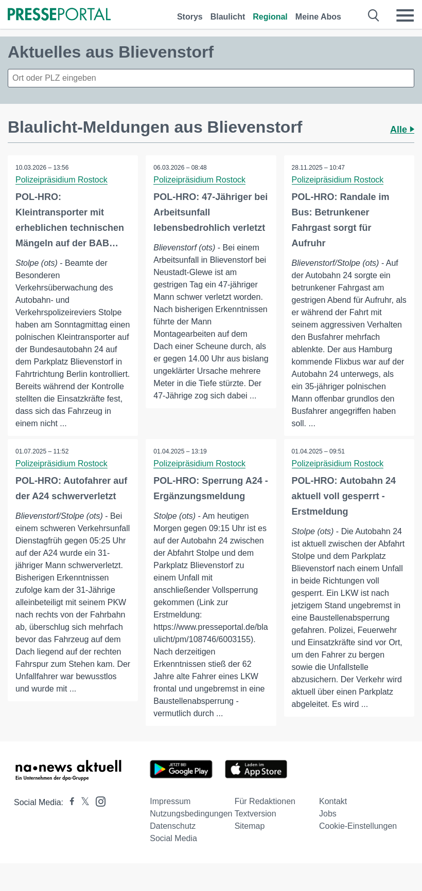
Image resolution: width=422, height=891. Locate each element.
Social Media (173, 838)
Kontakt (333, 801)
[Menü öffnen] (405, 15)
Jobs (328, 813)
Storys (190, 16)
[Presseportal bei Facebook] (69, 802)
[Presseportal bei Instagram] (98, 800)
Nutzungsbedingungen (191, 813)
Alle (402, 129)
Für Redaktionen (265, 801)
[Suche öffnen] (373, 15)
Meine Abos (318, 16)
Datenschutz (173, 826)
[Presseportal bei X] (82, 802)
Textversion (255, 813)
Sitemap (250, 826)
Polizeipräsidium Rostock (61, 179)
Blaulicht (227, 16)
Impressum (170, 801)
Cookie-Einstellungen (358, 826)
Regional (270, 16)
